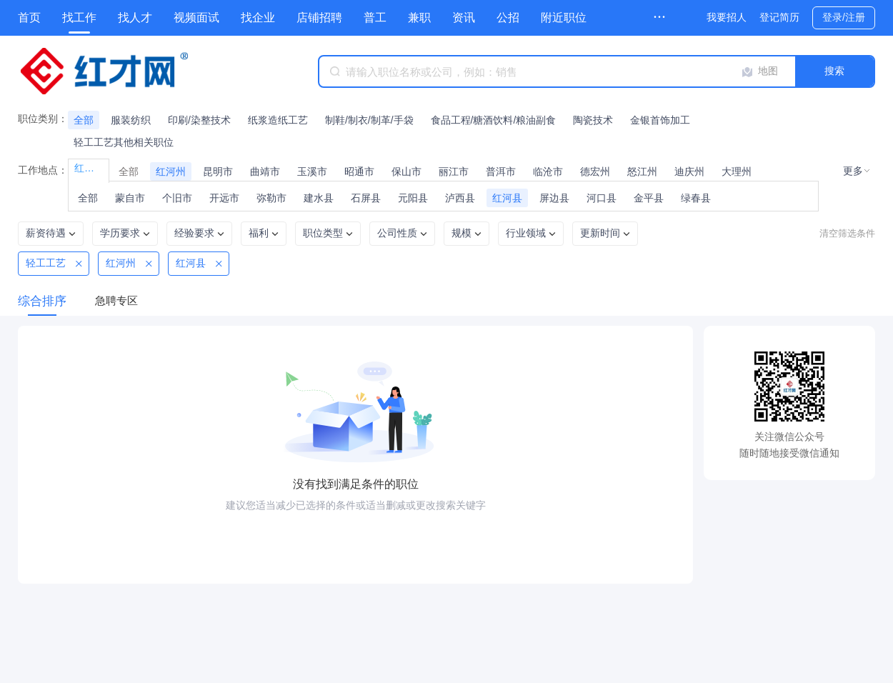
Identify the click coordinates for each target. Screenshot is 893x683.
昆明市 (218, 171)
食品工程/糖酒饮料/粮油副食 (494, 120)
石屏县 (366, 198)
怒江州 (642, 171)
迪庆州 (689, 171)
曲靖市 (265, 171)
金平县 (649, 198)
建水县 (319, 198)
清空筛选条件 (847, 233)
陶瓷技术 (593, 120)
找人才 (135, 17)
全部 (84, 120)
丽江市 (454, 171)
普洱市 (501, 171)
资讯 (463, 17)
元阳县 (413, 198)
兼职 (419, 17)
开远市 (224, 198)
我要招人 (727, 17)
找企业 (258, 17)
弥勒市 (271, 198)
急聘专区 (116, 300)
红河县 (507, 198)
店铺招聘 (319, 17)
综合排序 (42, 301)
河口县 (602, 198)
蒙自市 (130, 198)
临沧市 (548, 171)
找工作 (79, 17)
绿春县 (696, 198)
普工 (375, 17)
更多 (853, 170)
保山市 (406, 171)
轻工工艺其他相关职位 (124, 142)
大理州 (737, 171)
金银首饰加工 (660, 120)
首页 (29, 17)
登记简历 (779, 17)
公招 (508, 17)
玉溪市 (312, 171)
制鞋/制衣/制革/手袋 (369, 120)
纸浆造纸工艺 (278, 120)
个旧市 (177, 198)
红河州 (171, 171)
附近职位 (564, 17)
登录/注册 (843, 17)
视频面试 (196, 17)
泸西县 (460, 198)
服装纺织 (131, 120)
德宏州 (595, 171)
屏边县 (554, 198)
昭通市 (359, 171)
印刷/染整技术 (199, 120)
